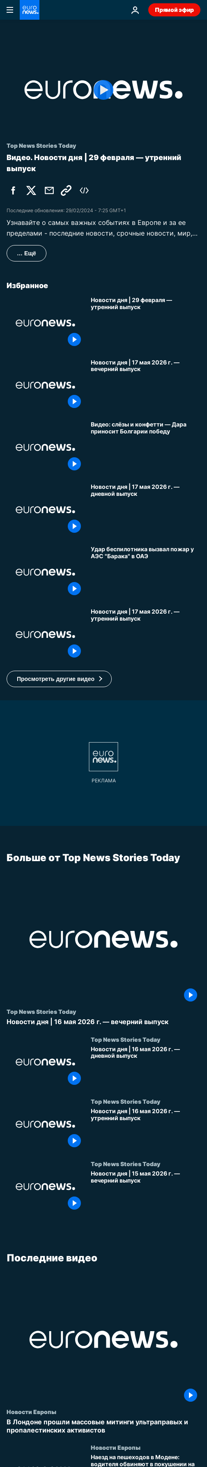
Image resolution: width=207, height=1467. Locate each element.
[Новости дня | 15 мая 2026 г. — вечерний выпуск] (145, 1191)
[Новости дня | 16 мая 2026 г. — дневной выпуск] (145, 1066)
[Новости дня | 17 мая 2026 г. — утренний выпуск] (145, 634)
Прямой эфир (174, 9)
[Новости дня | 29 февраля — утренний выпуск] (145, 323)
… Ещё (26, 253)
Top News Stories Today (41, 1011)
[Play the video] (103, 90)
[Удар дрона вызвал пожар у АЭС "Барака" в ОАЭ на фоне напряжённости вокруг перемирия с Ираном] (145, 572)
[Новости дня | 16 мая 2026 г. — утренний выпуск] (145, 1129)
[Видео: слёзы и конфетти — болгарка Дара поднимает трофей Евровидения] (145, 447)
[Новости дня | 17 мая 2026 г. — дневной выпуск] (145, 510)
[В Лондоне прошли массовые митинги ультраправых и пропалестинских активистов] (103, 1426)
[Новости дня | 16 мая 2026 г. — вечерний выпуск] (103, 1022)
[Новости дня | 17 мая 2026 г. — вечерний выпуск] (145, 385)
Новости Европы (31, 1411)
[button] (59, 679)
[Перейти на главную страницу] (29, 10)
